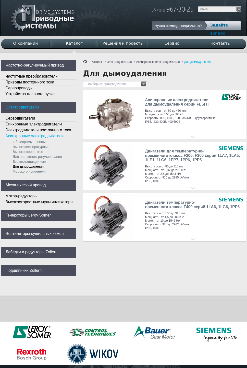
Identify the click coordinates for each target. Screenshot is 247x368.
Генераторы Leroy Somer (28, 215)
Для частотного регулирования (37, 157)
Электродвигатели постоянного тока (38, 130)
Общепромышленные (30, 142)
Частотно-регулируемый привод (35, 65)
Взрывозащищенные (29, 162)
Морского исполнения (30, 171)
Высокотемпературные (31, 147)
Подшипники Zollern (24, 270)
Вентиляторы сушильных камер (35, 234)
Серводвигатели (20, 118)
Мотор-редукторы (21, 196)
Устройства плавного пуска (30, 94)
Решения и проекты (123, 43)
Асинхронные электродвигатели (158, 62)
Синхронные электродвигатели (33, 124)
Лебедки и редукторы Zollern (32, 252)
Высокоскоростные (28, 152)
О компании (25, 43)
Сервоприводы (19, 88)
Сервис (171, 43)
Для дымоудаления (197, 62)
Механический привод (26, 185)
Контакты (220, 43)
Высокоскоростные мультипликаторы (39, 202)
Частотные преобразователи (31, 76)
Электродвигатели (119, 62)
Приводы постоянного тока (29, 82)
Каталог (97, 62)
